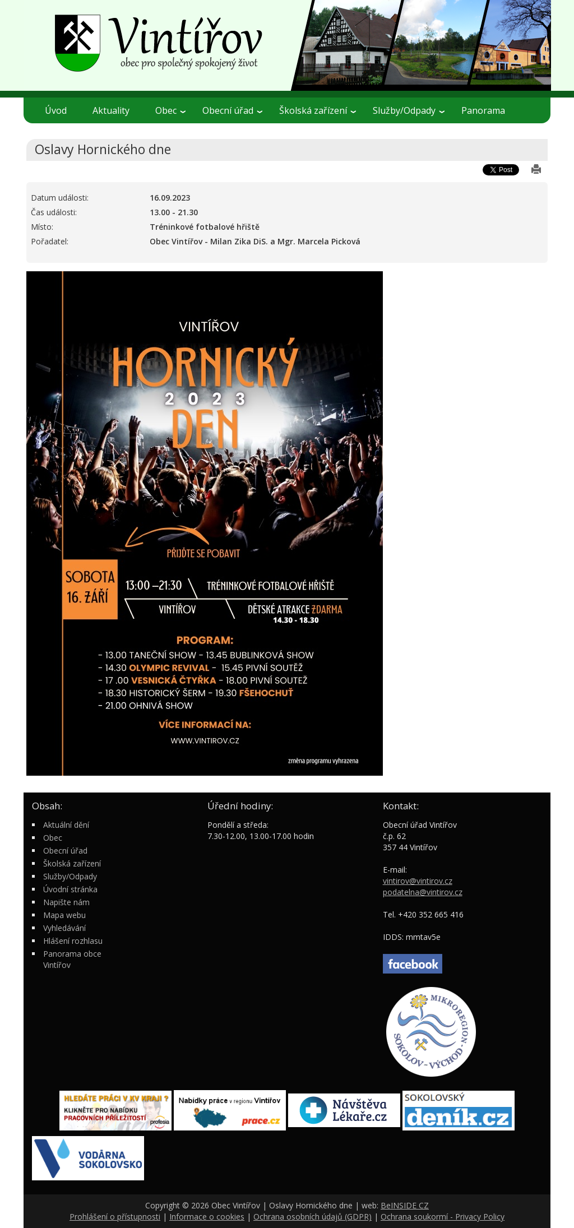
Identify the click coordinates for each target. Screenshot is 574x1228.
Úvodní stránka (70, 889)
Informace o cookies (206, 1216)
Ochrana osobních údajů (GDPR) (312, 1216)
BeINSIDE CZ (405, 1205)
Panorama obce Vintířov (72, 959)
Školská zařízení (317, 110)
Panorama (483, 110)
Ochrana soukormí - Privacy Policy (442, 1216)
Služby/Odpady (409, 110)
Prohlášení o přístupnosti (115, 1216)
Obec (170, 110)
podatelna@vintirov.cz (422, 892)
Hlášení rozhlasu (73, 940)
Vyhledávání (64, 928)
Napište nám (66, 902)
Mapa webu (64, 915)
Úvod (56, 110)
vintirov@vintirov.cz (417, 880)
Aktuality (110, 110)
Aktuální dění (66, 824)
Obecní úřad (232, 110)
